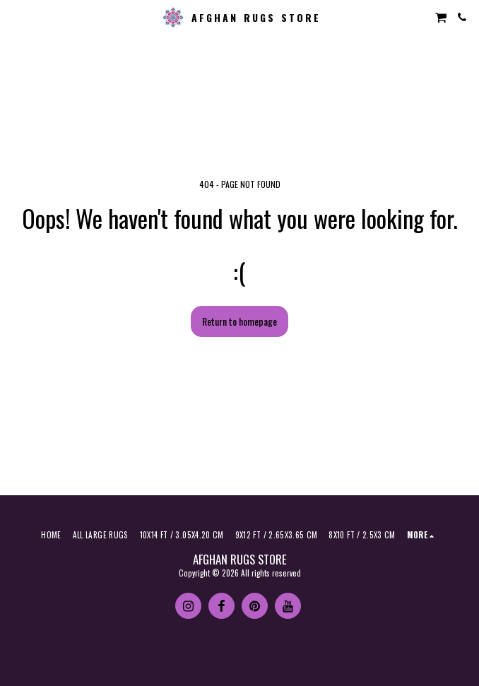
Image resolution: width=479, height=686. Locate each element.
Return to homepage (239, 321)
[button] (16, 16)
